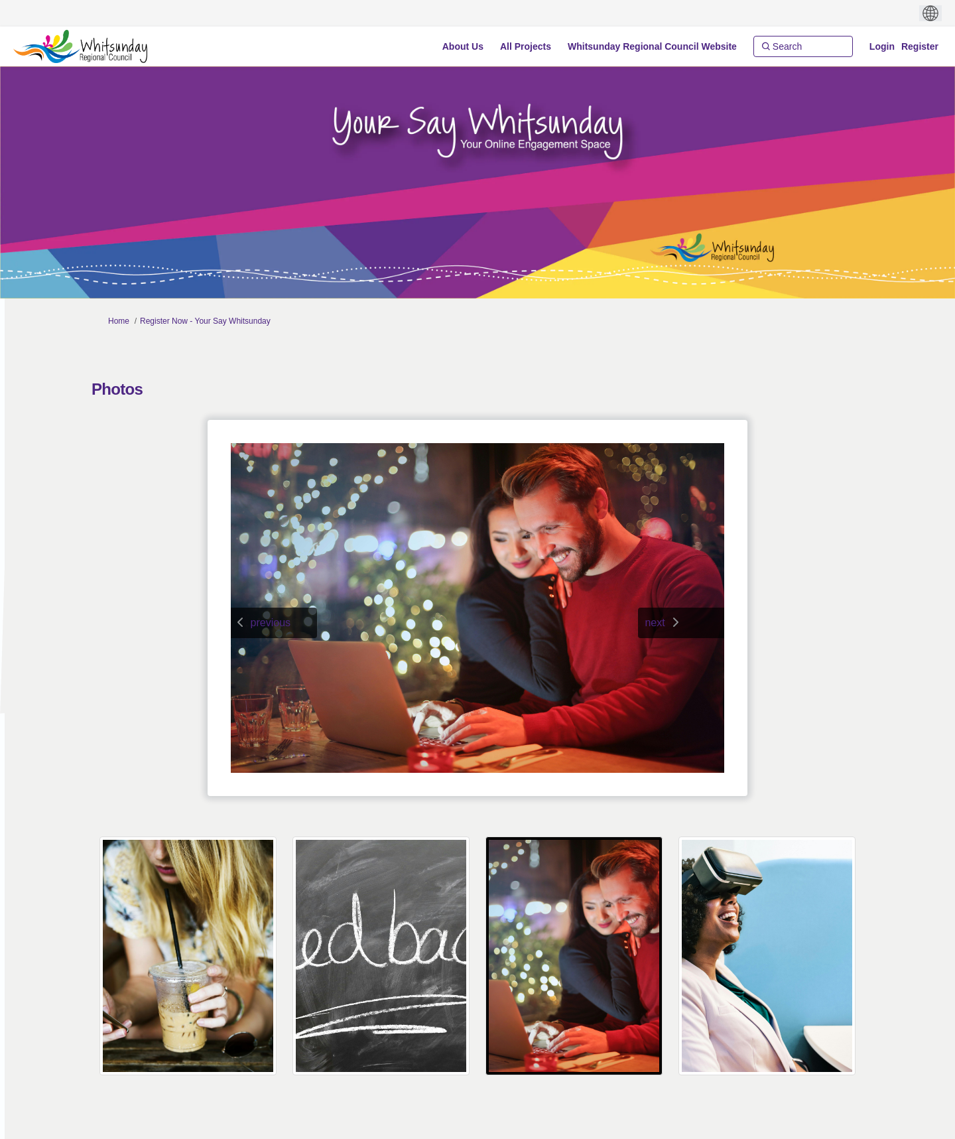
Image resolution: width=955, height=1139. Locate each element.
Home (118, 321)
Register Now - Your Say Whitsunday (205, 321)
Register (919, 46)
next (655, 622)
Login (882, 46)
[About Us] (463, 46)
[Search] (803, 46)
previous (270, 622)
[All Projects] (525, 46)
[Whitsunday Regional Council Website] (652, 46)
